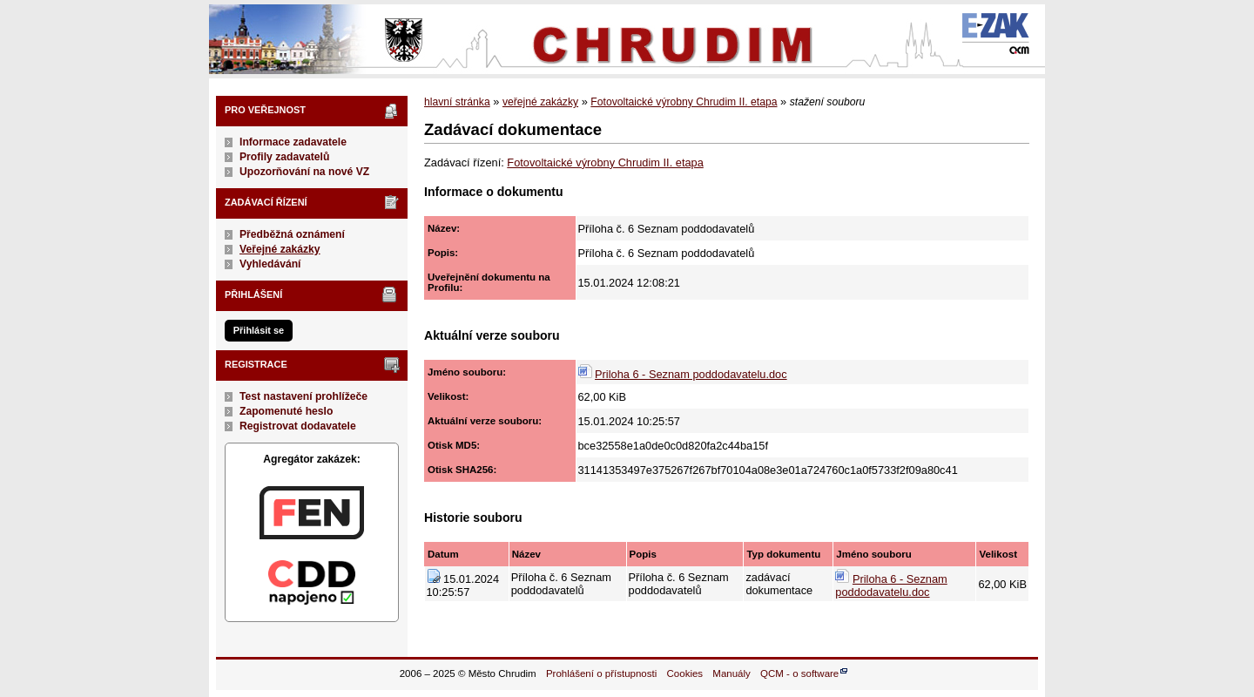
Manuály (731, 673)
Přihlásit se (258, 330)
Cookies (685, 673)
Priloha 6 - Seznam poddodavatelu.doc (691, 374)
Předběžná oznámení (292, 234)
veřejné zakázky (540, 102)
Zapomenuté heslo (286, 411)
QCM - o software (799, 673)
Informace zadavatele (293, 142)
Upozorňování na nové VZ (304, 172)
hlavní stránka (457, 102)
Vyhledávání (270, 264)
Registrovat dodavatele (297, 426)
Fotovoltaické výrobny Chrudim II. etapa (683, 102)
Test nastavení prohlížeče (303, 396)
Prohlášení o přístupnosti (601, 673)
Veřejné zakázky (279, 249)
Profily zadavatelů (284, 157)
